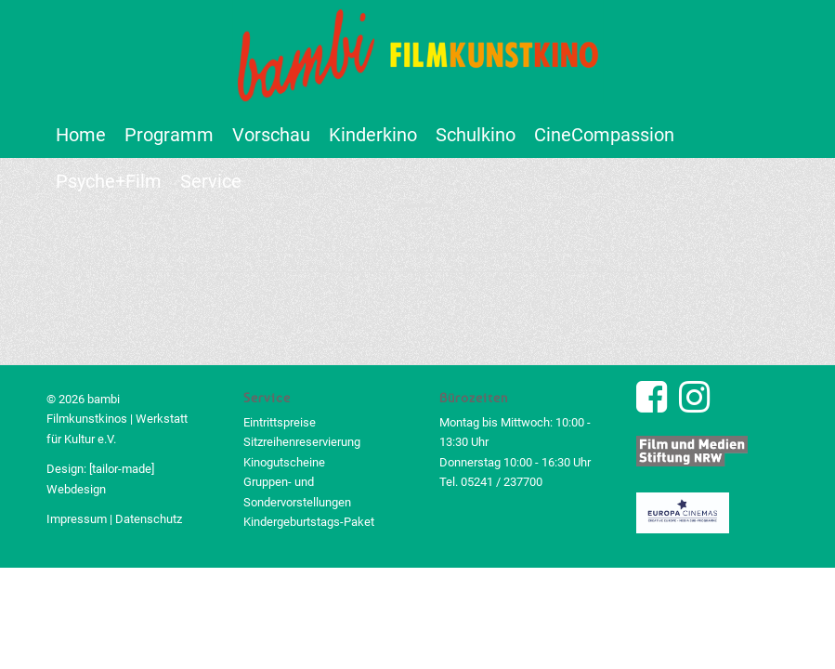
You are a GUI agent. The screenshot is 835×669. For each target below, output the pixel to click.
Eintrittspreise (279, 422)
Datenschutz (148, 519)
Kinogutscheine (284, 462)
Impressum (76, 519)
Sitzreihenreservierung (301, 442)
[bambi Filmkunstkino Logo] (418, 56)
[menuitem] (80, 135)
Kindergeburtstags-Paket (308, 522)
